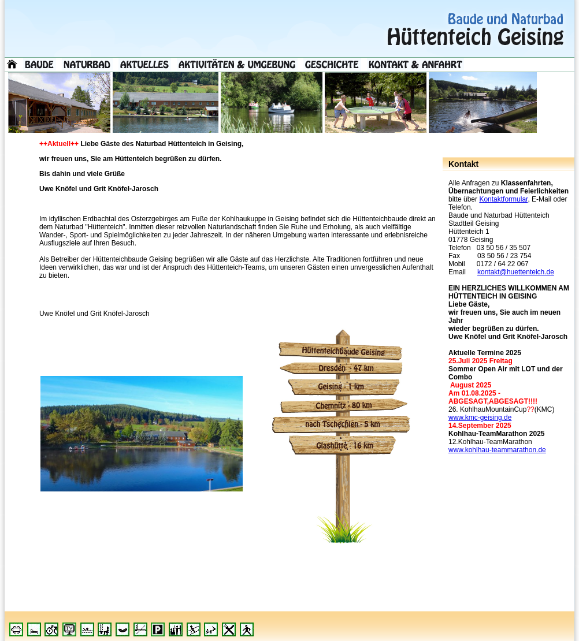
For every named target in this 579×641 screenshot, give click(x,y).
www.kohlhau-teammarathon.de (497, 450)
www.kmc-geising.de (479, 417)
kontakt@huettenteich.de (515, 272)
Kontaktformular (503, 199)
